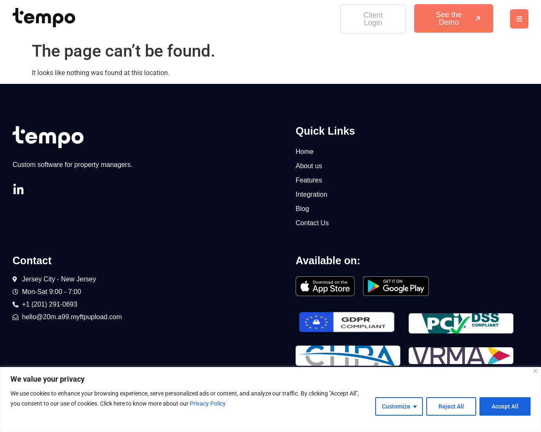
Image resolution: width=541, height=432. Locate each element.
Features (309, 180)
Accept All (505, 406)
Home (305, 151)
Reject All (451, 406)
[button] (519, 19)
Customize (396, 406)
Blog (302, 208)
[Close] (535, 371)
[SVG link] (44, 18)
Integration (311, 194)
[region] (270, 399)
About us (309, 165)
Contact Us (312, 222)
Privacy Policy (208, 403)
